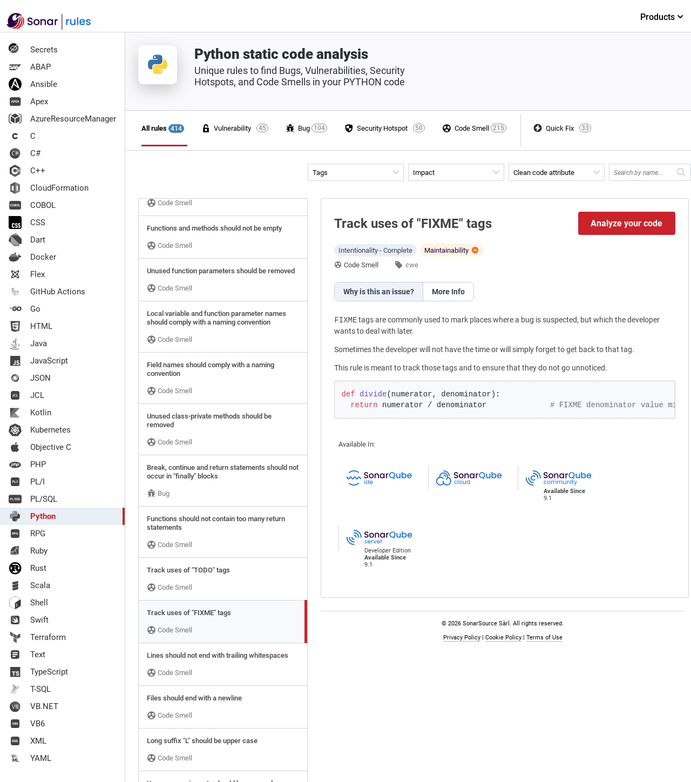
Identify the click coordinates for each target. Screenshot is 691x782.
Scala (29, 585)
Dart (27, 239)
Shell (28, 602)
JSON (30, 378)
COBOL (32, 205)
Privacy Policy (461, 637)
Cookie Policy (503, 637)
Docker (32, 257)
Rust (27, 568)
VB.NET (33, 706)
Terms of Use (544, 637)
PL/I (27, 481)
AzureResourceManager (62, 118)
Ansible (33, 84)
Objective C (40, 447)
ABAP (30, 66)
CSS (27, 222)
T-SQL (30, 689)
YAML (30, 758)
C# (24, 153)
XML (27, 740)
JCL (26, 395)
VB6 (27, 723)
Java (28, 343)
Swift (29, 620)
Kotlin (30, 412)
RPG (27, 533)
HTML (30, 326)
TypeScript (38, 671)
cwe (411, 265)
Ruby (28, 550)
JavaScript (38, 360)
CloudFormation (49, 187)
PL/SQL (33, 499)
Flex (27, 274)
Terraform (37, 637)
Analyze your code (626, 223)
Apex (28, 101)
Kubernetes (40, 429)
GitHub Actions (47, 291)
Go (24, 308)
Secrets (33, 49)
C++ (27, 170)
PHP (27, 464)
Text (27, 654)
